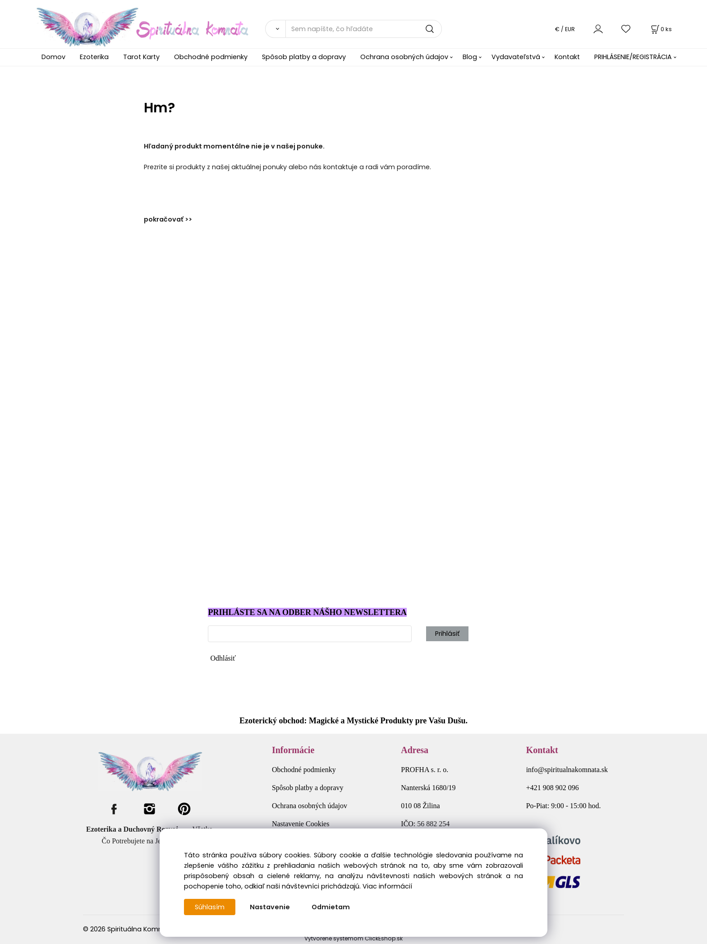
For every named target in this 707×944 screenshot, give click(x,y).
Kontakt (567, 56)
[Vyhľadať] (275, 29)
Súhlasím (210, 907)
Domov (53, 56)
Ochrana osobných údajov (404, 56)
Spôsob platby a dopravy (304, 56)
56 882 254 (433, 824)
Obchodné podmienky (211, 56)
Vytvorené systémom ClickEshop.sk (353, 938)
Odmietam (331, 907)
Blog (470, 56)
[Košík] (660, 29)
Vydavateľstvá (515, 56)
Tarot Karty (141, 56)
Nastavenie (270, 907)
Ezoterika (94, 56)
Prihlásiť (447, 633)
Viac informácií (387, 886)
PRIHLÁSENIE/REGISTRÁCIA (633, 56)
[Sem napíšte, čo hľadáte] (363, 29)
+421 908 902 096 (552, 787)
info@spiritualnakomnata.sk (567, 769)
